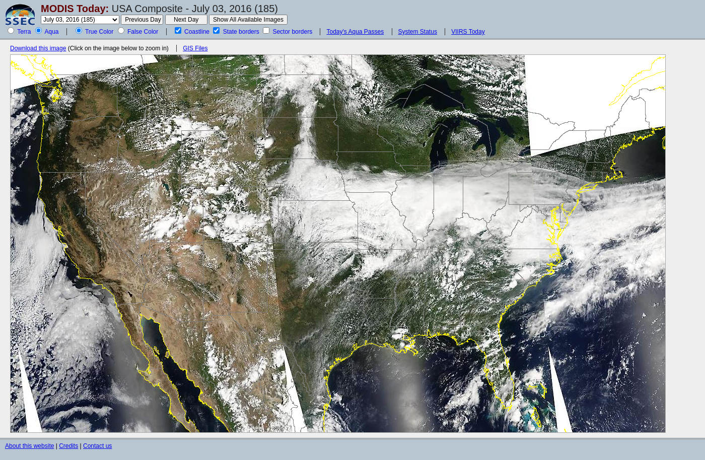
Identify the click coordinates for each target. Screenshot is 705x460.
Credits (68, 445)
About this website (29, 445)
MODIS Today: (75, 8)
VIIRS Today (467, 31)
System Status (417, 31)
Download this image (38, 48)
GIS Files (195, 48)
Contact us (97, 445)
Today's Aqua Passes (355, 31)
